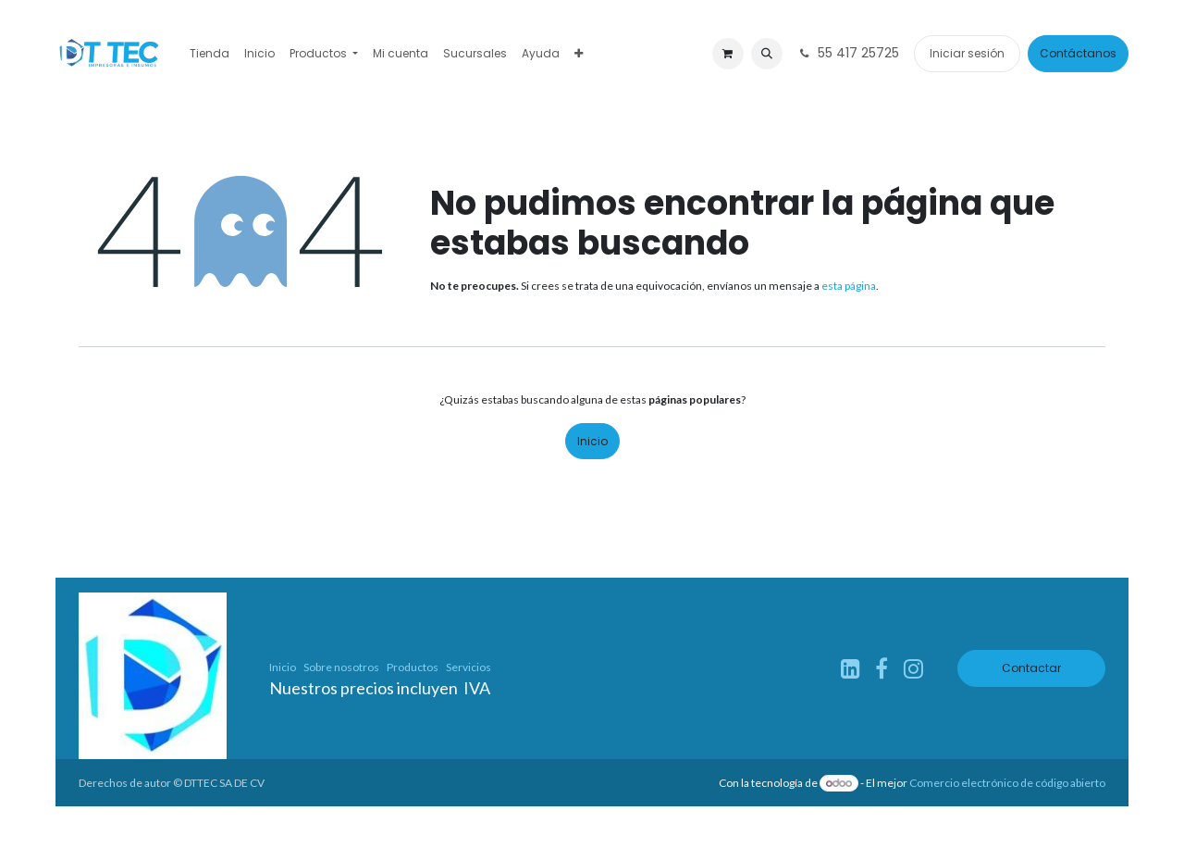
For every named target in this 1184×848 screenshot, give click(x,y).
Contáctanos (1078, 53)
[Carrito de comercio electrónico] (728, 53)
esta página (848, 286)
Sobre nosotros (341, 667)
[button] (767, 53)
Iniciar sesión (967, 53)
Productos (412, 667)
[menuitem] (209, 53)
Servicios (468, 667)
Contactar (1031, 668)
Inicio (592, 441)
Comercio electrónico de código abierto (1007, 783)
